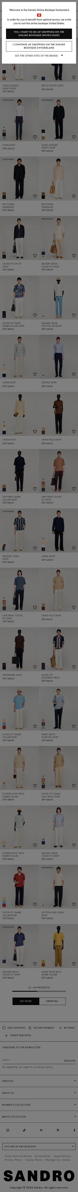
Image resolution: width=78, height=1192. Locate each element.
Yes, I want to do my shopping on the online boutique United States (39, 34)
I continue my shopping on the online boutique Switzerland (39, 46)
